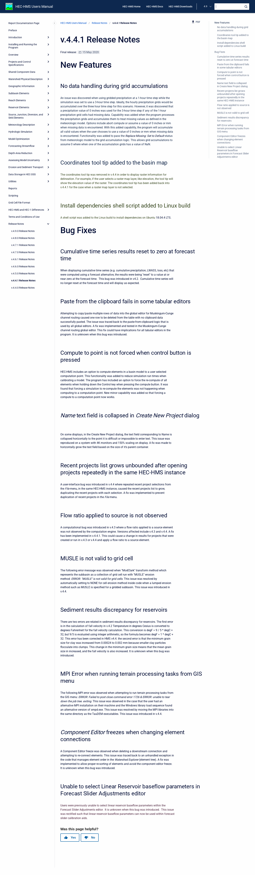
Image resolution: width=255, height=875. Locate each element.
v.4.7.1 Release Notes (23, 245)
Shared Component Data (21, 72)
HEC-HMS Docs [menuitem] (154, 6)
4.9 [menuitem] (205, 6)
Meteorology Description (21, 124)
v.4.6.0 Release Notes (23, 266)
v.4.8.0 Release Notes (23, 238)
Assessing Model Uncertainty (24, 160)
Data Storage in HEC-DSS (22, 174)
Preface (12, 30)
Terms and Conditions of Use (23, 216)
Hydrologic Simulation (20, 131)
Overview (13, 54)
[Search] (231, 6)
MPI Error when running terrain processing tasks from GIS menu (233, 128)
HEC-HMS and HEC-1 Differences (26, 209)
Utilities (12, 181)
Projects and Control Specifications (19, 63)
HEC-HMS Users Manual (34, 6)
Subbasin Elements (18, 93)
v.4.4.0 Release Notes (23, 287)
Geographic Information (21, 86)
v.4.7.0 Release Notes (23, 252)
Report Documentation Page (23, 23)
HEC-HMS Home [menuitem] (131, 6)
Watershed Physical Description (25, 79)
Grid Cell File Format (19, 202)
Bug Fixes (219, 52)
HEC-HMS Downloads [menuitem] (180, 6)
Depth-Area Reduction (20, 153)
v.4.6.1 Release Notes (23, 259)
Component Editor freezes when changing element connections (231, 139)
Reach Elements (17, 100)
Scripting (13, 195)
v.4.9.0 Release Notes (23, 231)
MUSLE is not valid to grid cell (233, 112)
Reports (12, 188)
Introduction (15, 37)
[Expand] (48, 37)
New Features (222, 22)
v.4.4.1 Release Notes (23, 280)
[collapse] (48, 223)
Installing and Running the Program (22, 46)
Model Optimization (19, 139)
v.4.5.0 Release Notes (23, 273)
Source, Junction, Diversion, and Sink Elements (25, 116)
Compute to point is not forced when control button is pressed (233, 75)
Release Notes (16, 223)
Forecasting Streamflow (21, 146)
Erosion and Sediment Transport (25, 167)
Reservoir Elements (18, 107)
